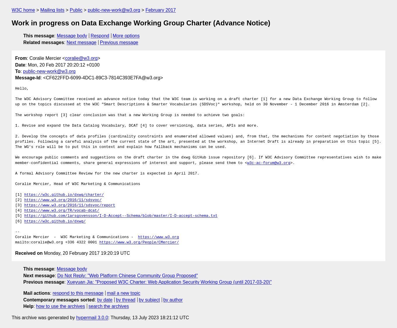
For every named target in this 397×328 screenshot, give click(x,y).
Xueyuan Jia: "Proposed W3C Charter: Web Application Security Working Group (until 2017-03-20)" (169, 282)
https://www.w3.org (158, 237)
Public (76, 10)
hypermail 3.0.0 (92, 317)
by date (104, 299)
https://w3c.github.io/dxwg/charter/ (64, 195)
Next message (81, 42)
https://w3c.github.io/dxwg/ (55, 221)
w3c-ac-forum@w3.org (268, 163)
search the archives (109, 306)
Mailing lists (52, 10)
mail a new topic (123, 293)
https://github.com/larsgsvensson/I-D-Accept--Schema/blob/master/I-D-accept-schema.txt (120, 216)
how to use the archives (60, 306)
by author (173, 299)
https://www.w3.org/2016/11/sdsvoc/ (62, 200)
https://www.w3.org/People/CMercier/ (139, 242)
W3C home (23, 10)
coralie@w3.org (81, 58)
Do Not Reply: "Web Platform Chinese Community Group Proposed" (127, 275)
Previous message (119, 42)
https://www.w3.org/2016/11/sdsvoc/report (69, 205)
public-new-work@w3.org (114, 10)
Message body (72, 35)
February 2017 (160, 10)
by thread (126, 299)
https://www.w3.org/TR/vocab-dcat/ (61, 210)
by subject (149, 299)
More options (126, 35)
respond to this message (77, 293)
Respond (100, 35)
